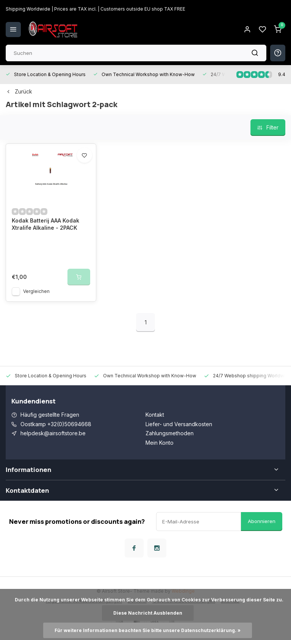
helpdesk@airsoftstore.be (53, 433)
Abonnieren (261, 521)
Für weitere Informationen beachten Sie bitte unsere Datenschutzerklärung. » (148, 630)
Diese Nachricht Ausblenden (147, 613)
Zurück (19, 91)
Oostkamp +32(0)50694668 (55, 424)
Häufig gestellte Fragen (49, 414)
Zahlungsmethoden (170, 433)
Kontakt (155, 414)
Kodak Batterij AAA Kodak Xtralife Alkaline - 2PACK (45, 224)
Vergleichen (36, 291)
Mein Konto (160, 442)
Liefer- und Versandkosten (179, 424)
